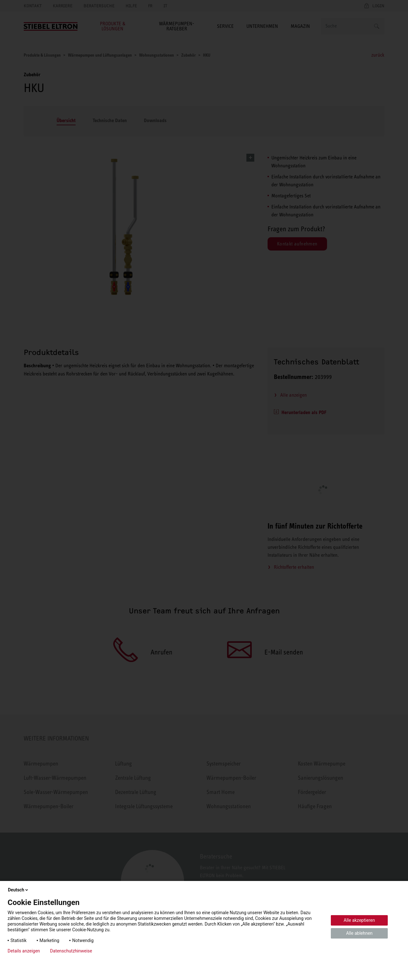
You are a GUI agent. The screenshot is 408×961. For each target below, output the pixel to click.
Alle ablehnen (359, 933)
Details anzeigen (24, 950)
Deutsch (18, 889)
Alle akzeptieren (359, 920)
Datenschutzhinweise (71, 950)
